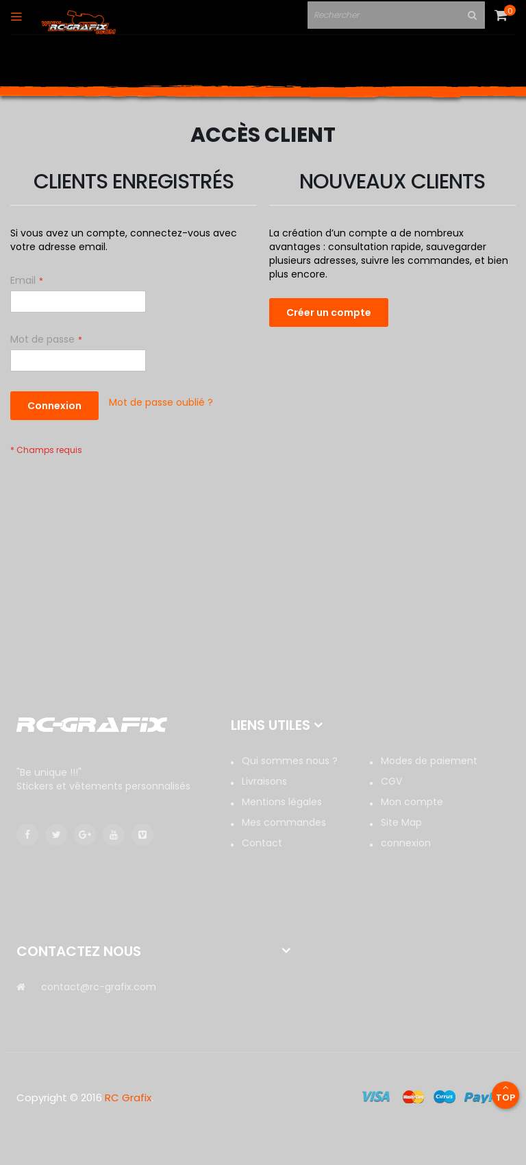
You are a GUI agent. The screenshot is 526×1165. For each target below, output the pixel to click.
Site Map (401, 822)
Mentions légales (282, 802)
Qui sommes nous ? (290, 761)
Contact (262, 843)
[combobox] (391, 15)
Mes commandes (284, 822)
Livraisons (264, 781)
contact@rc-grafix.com (98, 987)
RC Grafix (128, 1097)
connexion (406, 843)
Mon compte (412, 802)
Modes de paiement (429, 761)
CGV (391, 781)
